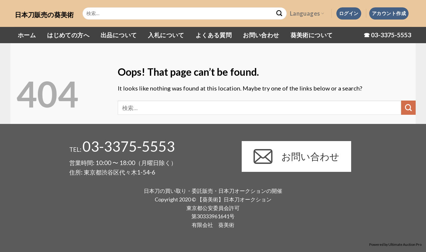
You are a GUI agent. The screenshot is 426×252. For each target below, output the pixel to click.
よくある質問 (214, 34)
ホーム (27, 34)
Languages (307, 13)
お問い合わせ (261, 34)
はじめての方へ (68, 34)
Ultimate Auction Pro (405, 244)
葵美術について (312, 34)
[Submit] (408, 108)
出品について (119, 34)
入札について (166, 34)
